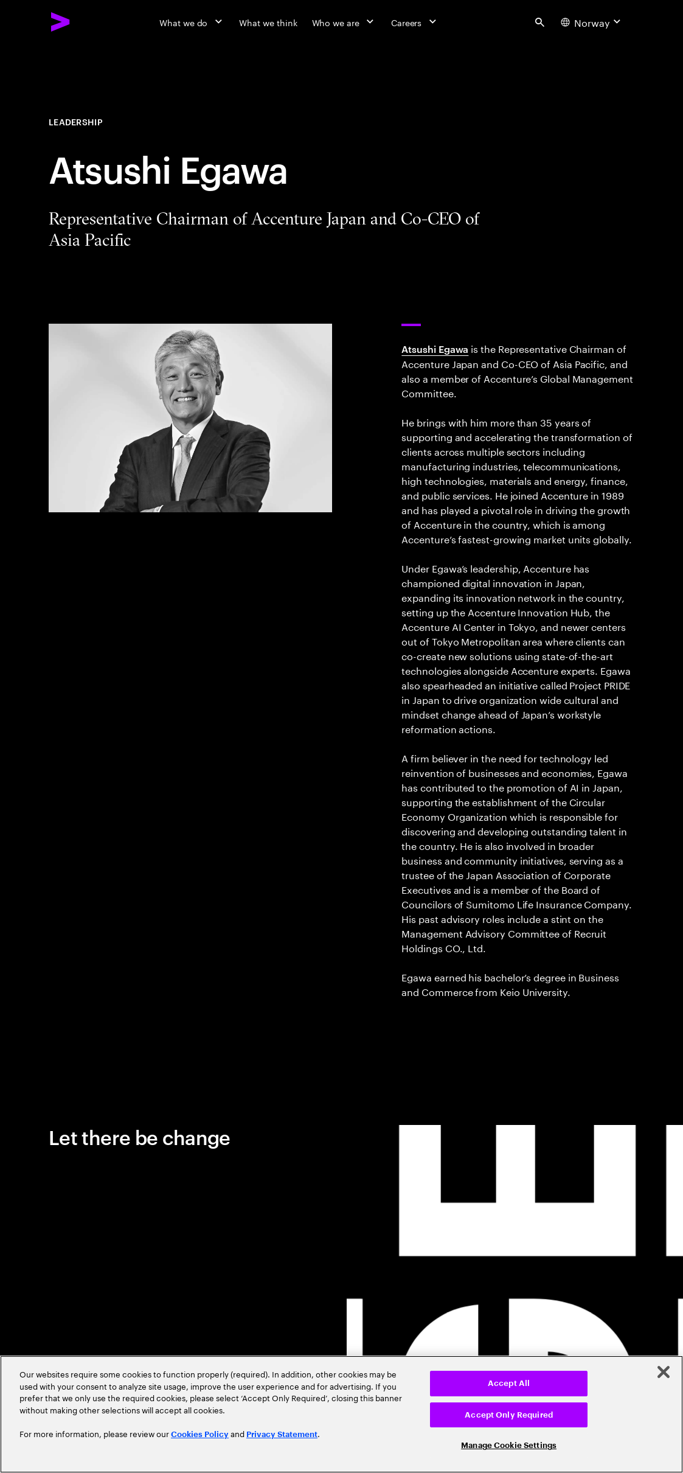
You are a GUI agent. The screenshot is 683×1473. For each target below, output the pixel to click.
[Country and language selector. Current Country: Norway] (592, 22)
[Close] (663, 1372)
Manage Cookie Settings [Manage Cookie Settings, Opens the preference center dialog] (508, 1445)
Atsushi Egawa (434, 348)
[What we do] (191, 22)
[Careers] (415, 22)
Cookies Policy (200, 1434)
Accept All (509, 1383)
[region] (341, 1414)
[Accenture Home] (61, 22)
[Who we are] (344, 22)
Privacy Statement (281, 1434)
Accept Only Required (509, 1415)
